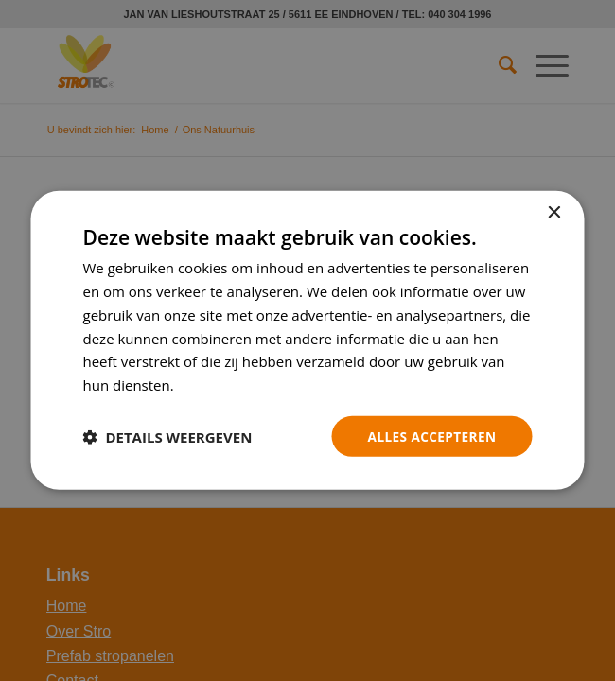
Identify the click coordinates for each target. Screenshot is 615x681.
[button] (168, 436)
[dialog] (308, 340)
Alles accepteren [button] (430, 436)
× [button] (554, 212)
